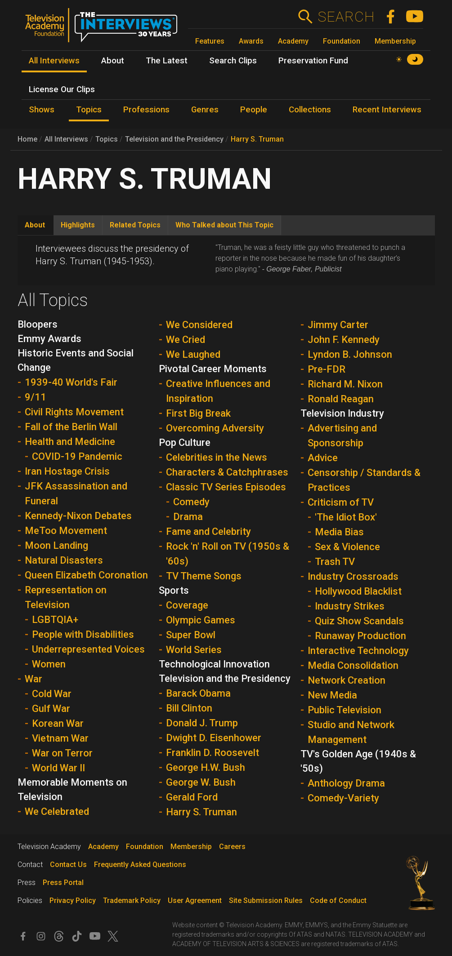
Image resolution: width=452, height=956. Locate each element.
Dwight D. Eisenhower (213, 737)
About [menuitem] (112, 61)
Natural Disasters (64, 560)
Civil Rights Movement (74, 412)
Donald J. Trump (202, 723)
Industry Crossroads (353, 576)
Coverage (187, 605)
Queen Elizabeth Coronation (86, 575)
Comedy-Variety (343, 798)
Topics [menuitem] (89, 110)
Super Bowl (190, 634)
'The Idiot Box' (346, 517)
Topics (106, 139)
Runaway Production (360, 635)
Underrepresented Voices (88, 649)
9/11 (35, 397)
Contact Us (68, 864)
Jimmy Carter (338, 324)
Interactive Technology (358, 650)
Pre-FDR (326, 369)
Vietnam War (60, 738)
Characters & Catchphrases (227, 472)
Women (49, 664)
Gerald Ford (192, 797)
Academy (293, 41)
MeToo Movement (66, 530)
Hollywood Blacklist (358, 591)
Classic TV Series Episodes (226, 487)
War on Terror (62, 753)
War (33, 679)
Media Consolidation (353, 665)
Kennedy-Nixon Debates (78, 515)
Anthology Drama (346, 783)
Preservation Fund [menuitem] (313, 61)
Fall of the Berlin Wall (71, 426)
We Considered (199, 324)
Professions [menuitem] (146, 110)
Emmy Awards (49, 338)
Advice (323, 457)
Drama (188, 516)
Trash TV (335, 561)
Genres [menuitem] (205, 110)
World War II (58, 768)
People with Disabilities (83, 634)
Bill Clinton (189, 708)
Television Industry (342, 413)
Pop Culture (184, 442)
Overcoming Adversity (215, 428)
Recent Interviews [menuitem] (387, 110)
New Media (332, 695)
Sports (174, 590)
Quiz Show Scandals (359, 621)
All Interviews (66, 139)
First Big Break (198, 413)
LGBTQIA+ (55, 619)
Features (209, 41)
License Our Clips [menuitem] (62, 89)
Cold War (52, 693)
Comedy (191, 501)
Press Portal (63, 882)
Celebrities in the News (216, 457)
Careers (232, 846)
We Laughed (193, 354)
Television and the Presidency (174, 139)
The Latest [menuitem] (167, 61)
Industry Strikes (350, 606)
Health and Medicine (70, 441)
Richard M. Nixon (345, 384)
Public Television (344, 710)
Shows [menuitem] (41, 110)
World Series (194, 649)
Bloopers (38, 324)
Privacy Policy (72, 900)
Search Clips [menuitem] (233, 61)
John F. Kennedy (344, 339)
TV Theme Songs (204, 576)
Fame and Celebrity (208, 531)
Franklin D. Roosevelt (212, 752)
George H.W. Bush (205, 767)
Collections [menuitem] (310, 110)
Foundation (341, 41)
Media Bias (339, 532)
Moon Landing (56, 545)
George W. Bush (201, 782)
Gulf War (51, 708)
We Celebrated (57, 811)
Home (27, 139)
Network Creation (346, 680)
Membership (395, 41)
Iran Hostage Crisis (67, 471)
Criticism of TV (341, 502)
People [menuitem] (253, 110)
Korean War (58, 723)
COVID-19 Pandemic (77, 456)
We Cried (185, 339)
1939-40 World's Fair (71, 382)
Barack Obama (198, 693)
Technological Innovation (214, 664)
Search (346, 16)
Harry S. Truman (257, 139)
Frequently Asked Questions (140, 864)
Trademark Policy (132, 900)
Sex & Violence (347, 546)
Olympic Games (200, 620)
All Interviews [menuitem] (54, 61)
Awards (251, 41)
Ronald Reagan (341, 399)
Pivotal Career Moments (213, 368)
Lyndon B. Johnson (350, 354)
